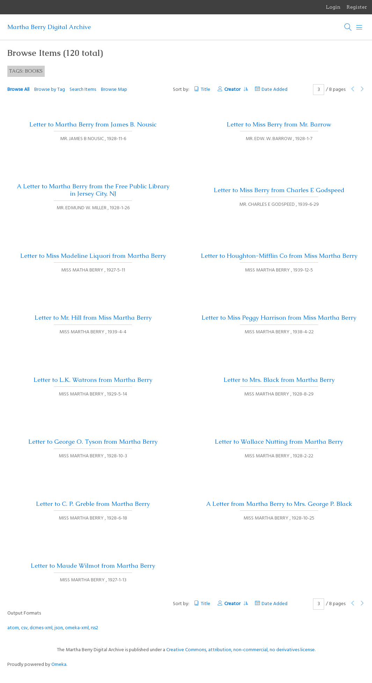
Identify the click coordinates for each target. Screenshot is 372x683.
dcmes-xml (41, 628)
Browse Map (114, 90)
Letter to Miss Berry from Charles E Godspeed (279, 190)
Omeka (58, 665)
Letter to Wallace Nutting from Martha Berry (279, 441)
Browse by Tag (49, 90)
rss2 (94, 628)
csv (24, 628)
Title (205, 90)
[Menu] (359, 27)
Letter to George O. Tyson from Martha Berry (93, 441)
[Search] (348, 27)
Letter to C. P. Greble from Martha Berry (93, 504)
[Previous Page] (352, 90)
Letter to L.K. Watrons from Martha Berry (93, 380)
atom (13, 628)
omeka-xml (77, 628)
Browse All (18, 90)
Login (333, 7)
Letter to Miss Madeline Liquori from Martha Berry (93, 256)
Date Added (274, 90)
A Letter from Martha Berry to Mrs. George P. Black (279, 504)
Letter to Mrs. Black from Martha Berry (279, 380)
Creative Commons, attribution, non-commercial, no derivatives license (240, 650)
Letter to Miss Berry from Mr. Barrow (279, 124)
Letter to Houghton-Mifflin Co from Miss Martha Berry (279, 256)
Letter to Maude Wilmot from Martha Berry (93, 565)
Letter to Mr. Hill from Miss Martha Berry (93, 317)
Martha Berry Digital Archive (49, 27)
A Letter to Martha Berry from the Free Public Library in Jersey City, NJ (93, 189)
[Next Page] (362, 90)
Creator (235, 90)
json (58, 628)
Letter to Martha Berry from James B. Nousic (92, 124)
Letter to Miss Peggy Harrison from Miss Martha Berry (279, 317)
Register (357, 7)
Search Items (83, 90)
